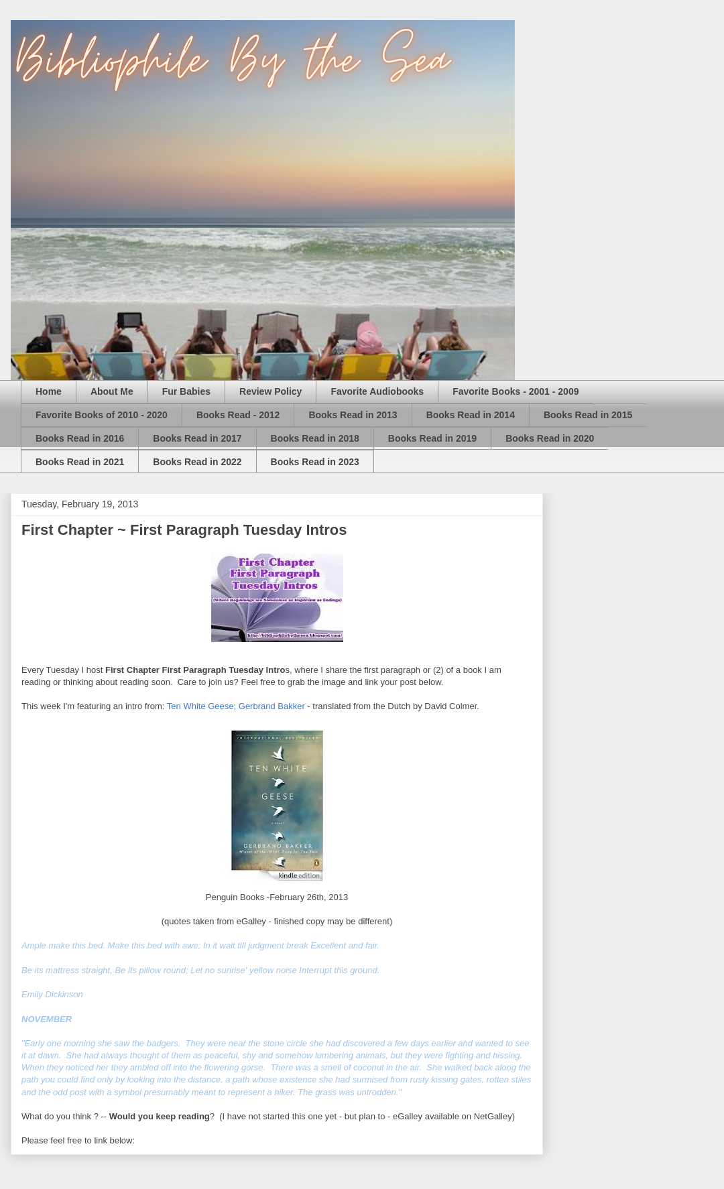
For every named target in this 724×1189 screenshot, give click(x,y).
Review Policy (270, 391)
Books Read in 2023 (315, 461)
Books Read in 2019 (432, 438)
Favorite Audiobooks (377, 391)
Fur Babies (186, 391)
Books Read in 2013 (352, 415)
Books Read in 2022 (197, 461)
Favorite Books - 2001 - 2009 (515, 391)
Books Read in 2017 (197, 438)
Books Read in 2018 (315, 438)
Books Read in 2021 (80, 461)
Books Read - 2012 (238, 415)
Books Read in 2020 (549, 438)
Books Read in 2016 (80, 438)
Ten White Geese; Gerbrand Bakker (236, 706)
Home (49, 391)
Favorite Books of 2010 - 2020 (102, 415)
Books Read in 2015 (588, 415)
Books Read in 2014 (470, 415)
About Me (111, 391)
